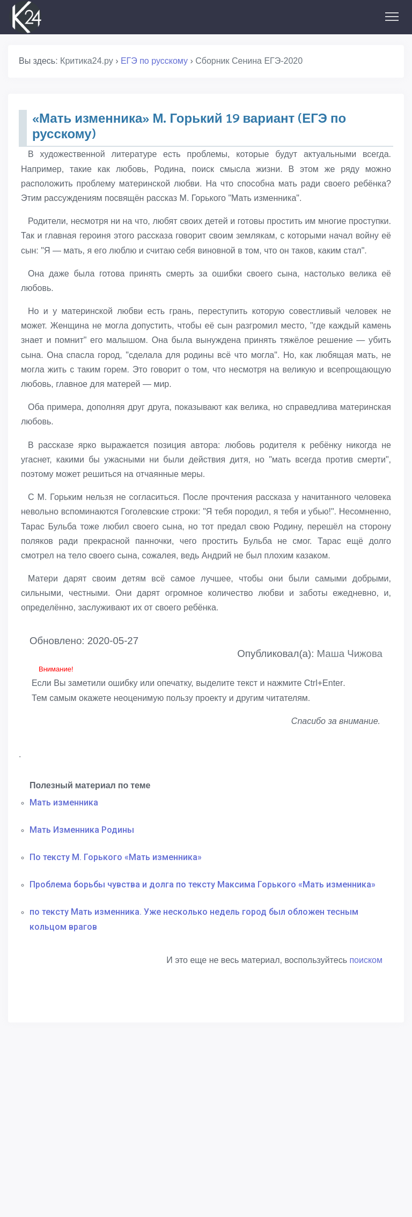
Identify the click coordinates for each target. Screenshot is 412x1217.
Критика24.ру (86, 60)
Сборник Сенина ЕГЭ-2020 (249, 60)
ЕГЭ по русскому (154, 60)
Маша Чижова (349, 653)
